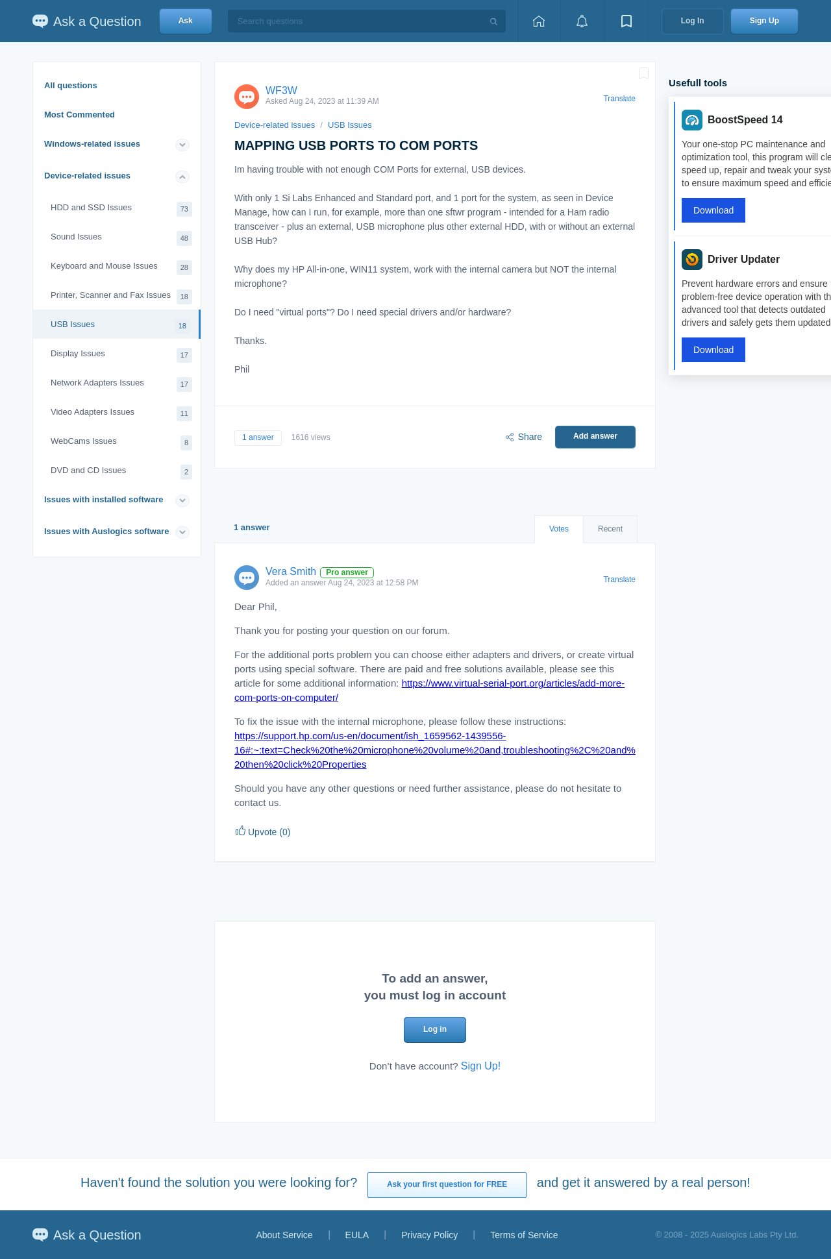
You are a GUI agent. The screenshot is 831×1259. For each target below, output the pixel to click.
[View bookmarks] (626, 21)
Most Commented (79, 114)
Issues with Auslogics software (106, 531)
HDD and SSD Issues (121, 209)
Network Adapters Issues (121, 384)
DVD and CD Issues (121, 472)
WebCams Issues (121, 442)
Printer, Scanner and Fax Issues (121, 296)
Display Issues (121, 355)
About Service (284, 1235)
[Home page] (538, 21)
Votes (559, 528)
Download (713, 210)
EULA (357, 1235)
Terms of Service (524, 1235)
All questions (70, 85)
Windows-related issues (92, 144)
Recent (610, 528)
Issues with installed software (104, 499)
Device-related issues (87, 175)
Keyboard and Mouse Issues (121, 267)
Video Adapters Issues (121, 413)
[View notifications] (582, 21)
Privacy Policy (429, 1235)
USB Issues (120, 326)
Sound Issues (121, 238)
